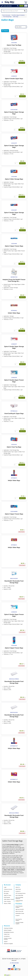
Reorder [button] (21, 5)
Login (5, 887)
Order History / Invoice (9, 899)
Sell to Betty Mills (19, 895)
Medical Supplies (7, 930)
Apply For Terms (7, 895)
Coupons (18, 915)
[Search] (25, 10)
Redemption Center (20, 913)
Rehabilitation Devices (9, 932)
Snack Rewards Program (19, 907)
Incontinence (7, 936)
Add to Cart (21, 62)
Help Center (18, 889)
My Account (6, 891)
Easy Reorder (7, 897)
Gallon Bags (15, 16)
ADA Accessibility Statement (19, 898)
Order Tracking (7, 901)
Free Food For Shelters (19, 920)
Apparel (5, 941)
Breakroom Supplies (8, 943)
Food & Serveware (6, 15)
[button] (18, 6)
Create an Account (8, 889)
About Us (18, 887)
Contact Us (18, 891)
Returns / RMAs (7, 903)
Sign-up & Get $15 (20, 909)
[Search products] (14, 11)
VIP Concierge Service (20, 893)
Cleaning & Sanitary (8, 928)
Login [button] (26, 5)
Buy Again (6, 893)
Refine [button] (5, 30)
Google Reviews (19, 900)
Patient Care (6, 934)
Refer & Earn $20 (19, 911)
